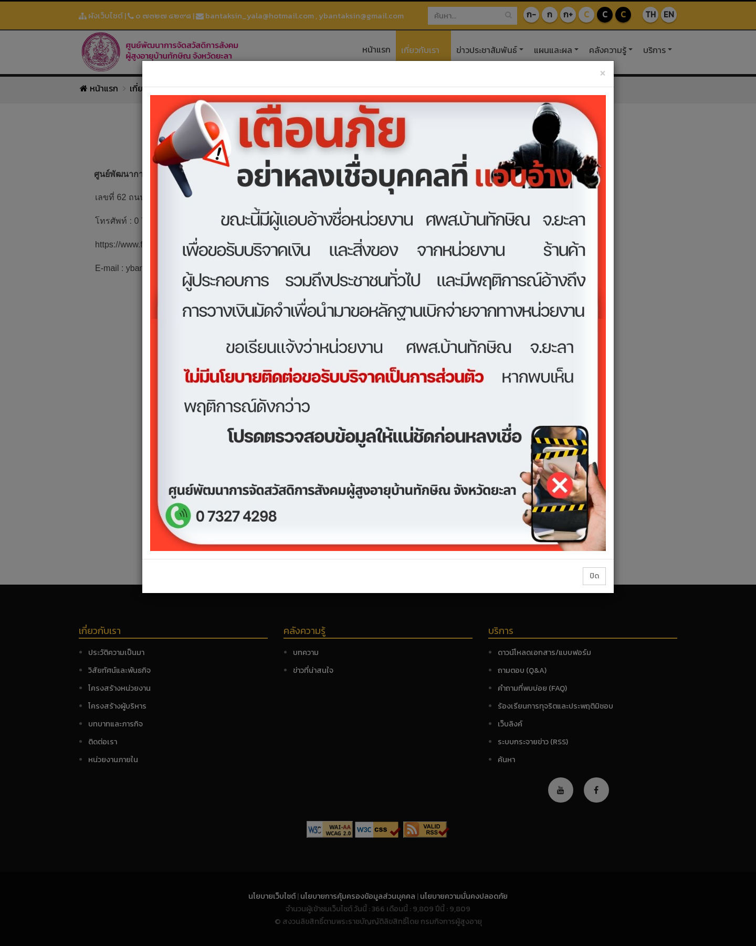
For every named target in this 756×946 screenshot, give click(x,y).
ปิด (594, 575)
